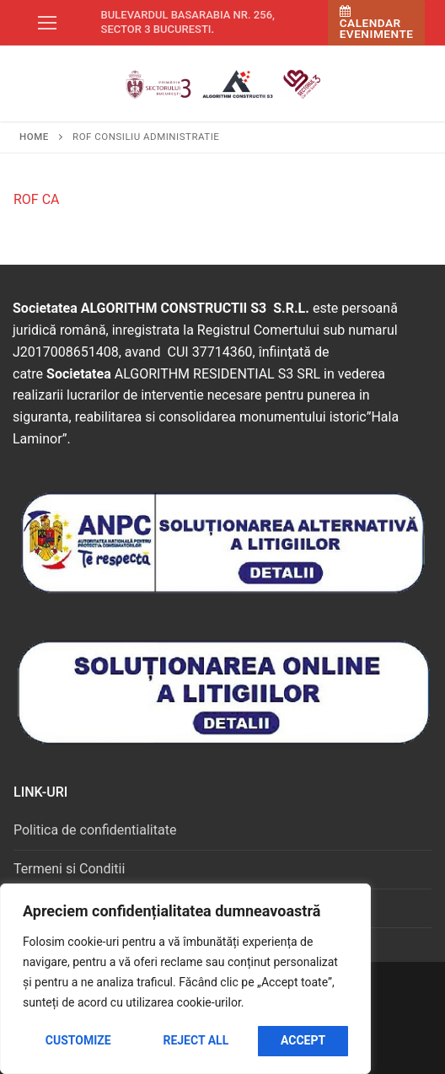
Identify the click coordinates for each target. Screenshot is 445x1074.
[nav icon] (47, 22)
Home (34, 136)
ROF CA (36, 199)
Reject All (195, 1040)
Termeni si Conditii (69, 869)
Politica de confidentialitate (94, 830)
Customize (78, 1040)
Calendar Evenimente (377, 23)
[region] (185, 978)
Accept (303, 1040)
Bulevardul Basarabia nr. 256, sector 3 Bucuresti (188, 21)
